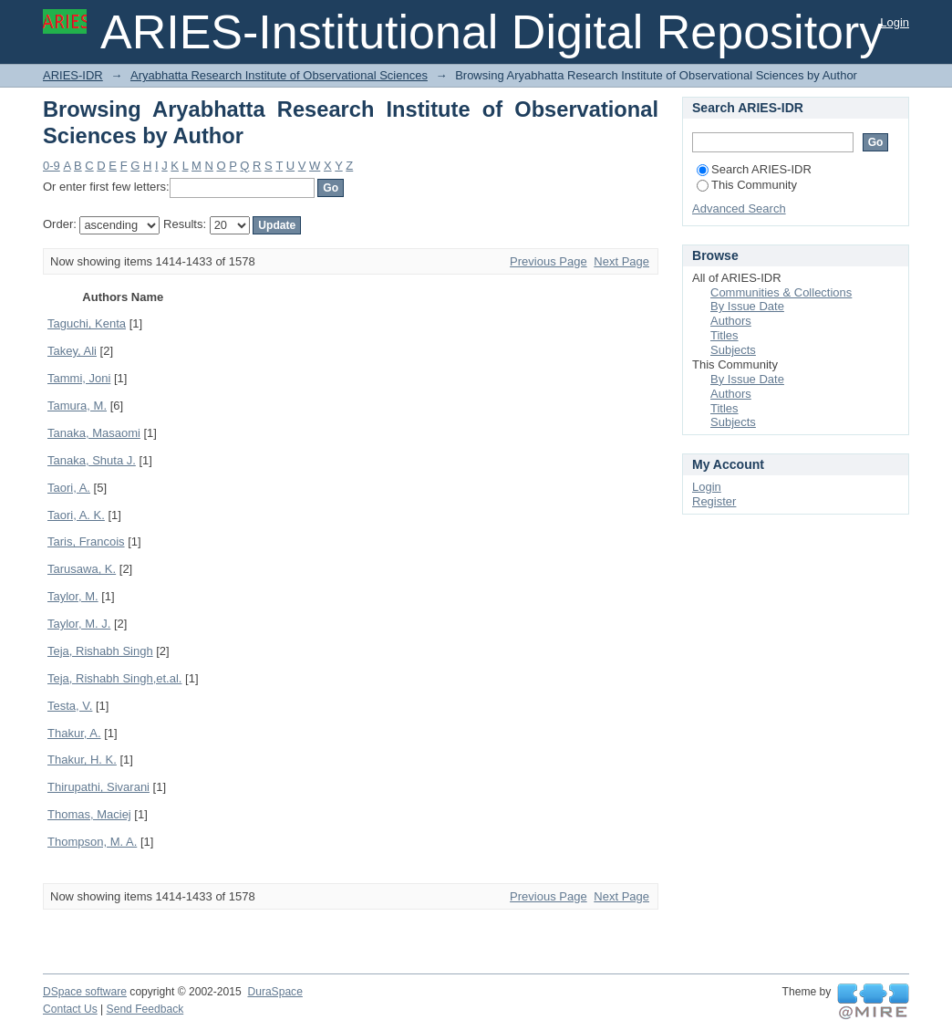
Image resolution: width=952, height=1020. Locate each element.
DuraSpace (274, 991)
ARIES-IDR (73, 75)
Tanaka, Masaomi (93, 433)
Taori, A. (68, 487)
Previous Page (548, 261)
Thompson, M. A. (92, 841)
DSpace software (85, 991)
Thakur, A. (74, 733)
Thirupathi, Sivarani (98, 787)
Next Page (621, 261)
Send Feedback (145, 1009)
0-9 (51, 165)
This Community (747, 185)
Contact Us (70, 1009)
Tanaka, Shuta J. (91, 460)
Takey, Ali (72, 351)
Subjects (733, 350)
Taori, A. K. (76, 515)
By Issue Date (747, 306)
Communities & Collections (781, 292)
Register (714, 501)
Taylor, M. (72, 596)
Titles (724, 335)
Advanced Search (739, 208)
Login (894, 22)
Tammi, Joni (78, 378)
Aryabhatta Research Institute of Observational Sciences (279, 75)
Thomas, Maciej (89, 814)
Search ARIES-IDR (754, 169)
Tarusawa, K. (81, 569)
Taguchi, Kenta (86, 323)
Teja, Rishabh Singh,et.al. (114, 678)
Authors (730, 321)
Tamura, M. (77, 405)
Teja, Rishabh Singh (100, 651)
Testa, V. (69, 706)
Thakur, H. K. (82, 759)
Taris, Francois (86, 541)
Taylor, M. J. (78, 623)
